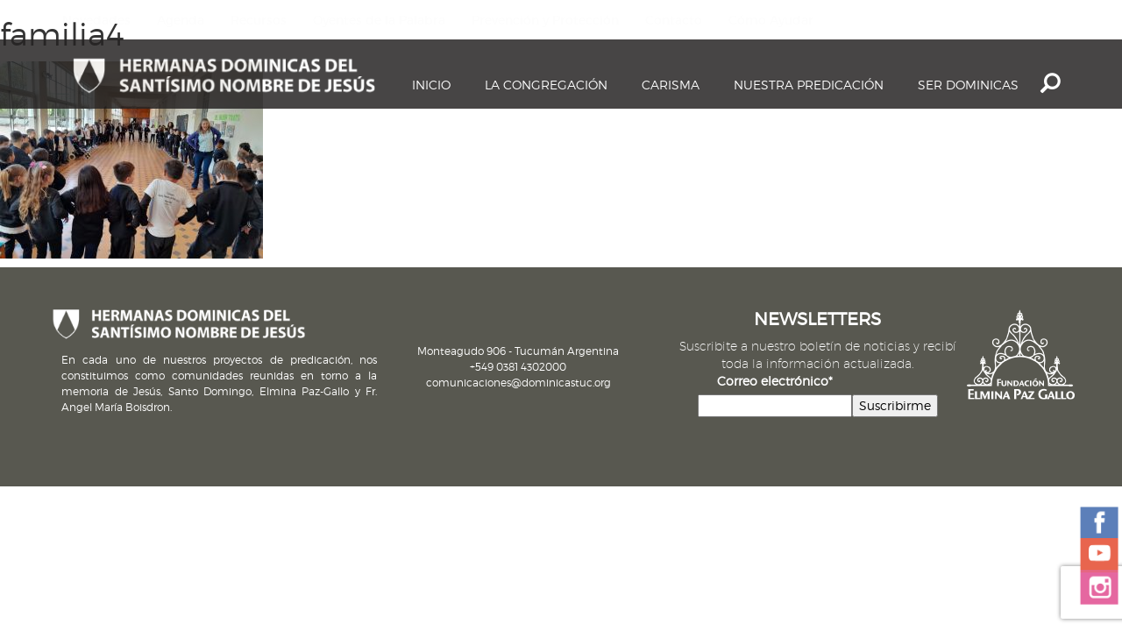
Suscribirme (895, 405)
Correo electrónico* (775, 380)
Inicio (431, 84)
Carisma (670, 84)
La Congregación (546, 84)
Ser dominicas (968, 84)
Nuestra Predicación (809, 84)
